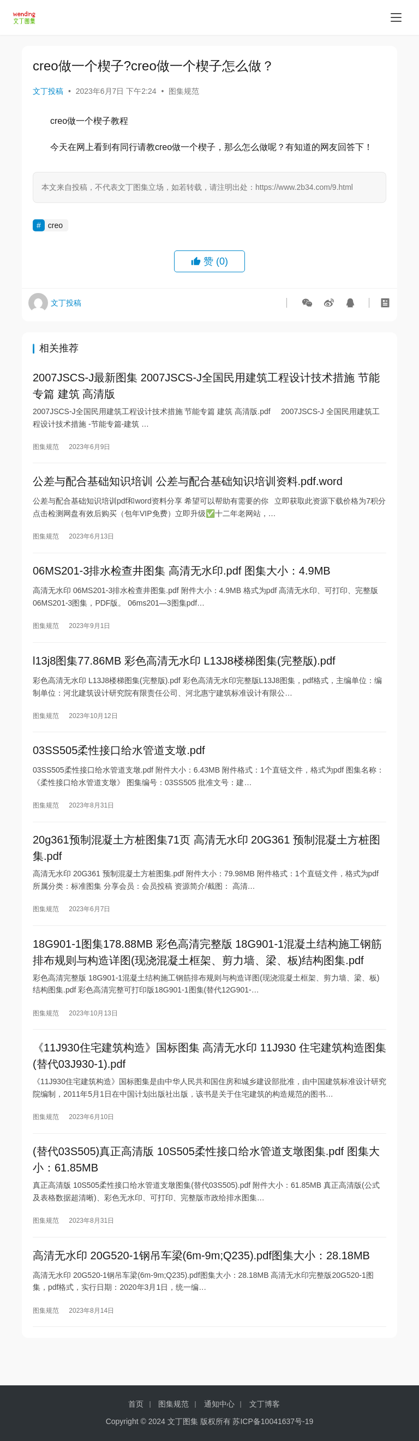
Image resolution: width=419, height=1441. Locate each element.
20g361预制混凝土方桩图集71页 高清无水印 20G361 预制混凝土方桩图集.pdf (206, 862)
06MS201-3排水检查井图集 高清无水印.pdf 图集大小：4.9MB (182, 577)
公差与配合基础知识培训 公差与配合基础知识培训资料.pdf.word (188, 485)
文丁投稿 (48, 91)
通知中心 (219, 1404)
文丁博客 (264, 1404)
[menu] (396, 17)
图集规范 (184, 91)
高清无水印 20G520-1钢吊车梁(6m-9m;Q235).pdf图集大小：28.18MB (201, 1279)
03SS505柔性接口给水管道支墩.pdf (119, 762)
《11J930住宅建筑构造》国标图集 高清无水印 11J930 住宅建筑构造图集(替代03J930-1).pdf (209, 1075)
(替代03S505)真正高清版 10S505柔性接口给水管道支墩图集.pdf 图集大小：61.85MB (206, 1181)
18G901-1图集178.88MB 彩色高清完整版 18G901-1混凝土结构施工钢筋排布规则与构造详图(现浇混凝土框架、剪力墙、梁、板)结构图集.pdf (207, 968)
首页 (135, 1404)
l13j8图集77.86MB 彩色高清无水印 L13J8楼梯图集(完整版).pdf (184, 669)
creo (55, 225)
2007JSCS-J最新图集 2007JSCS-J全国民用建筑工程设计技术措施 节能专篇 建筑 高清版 (206, 387)
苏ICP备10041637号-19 (272, 1421)
